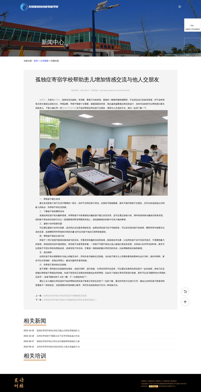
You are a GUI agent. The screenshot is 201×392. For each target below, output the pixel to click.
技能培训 (151, 381)
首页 (36, 61)
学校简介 (144, 381)
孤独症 (42, 100)
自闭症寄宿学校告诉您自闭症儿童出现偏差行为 (58, 347)
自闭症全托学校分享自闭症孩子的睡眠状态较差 (65, 296)
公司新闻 (44, 61)
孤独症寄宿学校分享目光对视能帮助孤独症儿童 (58, 341)
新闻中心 (53, 42)
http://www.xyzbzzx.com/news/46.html (115, 90)
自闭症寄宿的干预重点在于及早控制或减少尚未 (58, 336)
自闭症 (57, 100)
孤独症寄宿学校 (69, 108)
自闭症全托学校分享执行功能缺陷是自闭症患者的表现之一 (70, 300)
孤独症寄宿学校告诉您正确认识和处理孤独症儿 (58, 330)
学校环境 (166, 381)
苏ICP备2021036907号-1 (166, 386)
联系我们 (174, 381)
